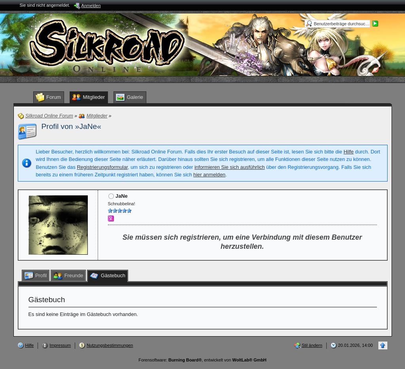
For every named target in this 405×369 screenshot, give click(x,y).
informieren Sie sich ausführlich (230, 167)
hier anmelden (209, 175)
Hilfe (349, 152)
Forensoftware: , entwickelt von (202, 360)
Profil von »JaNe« (71, 126)
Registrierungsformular (102, 167)
